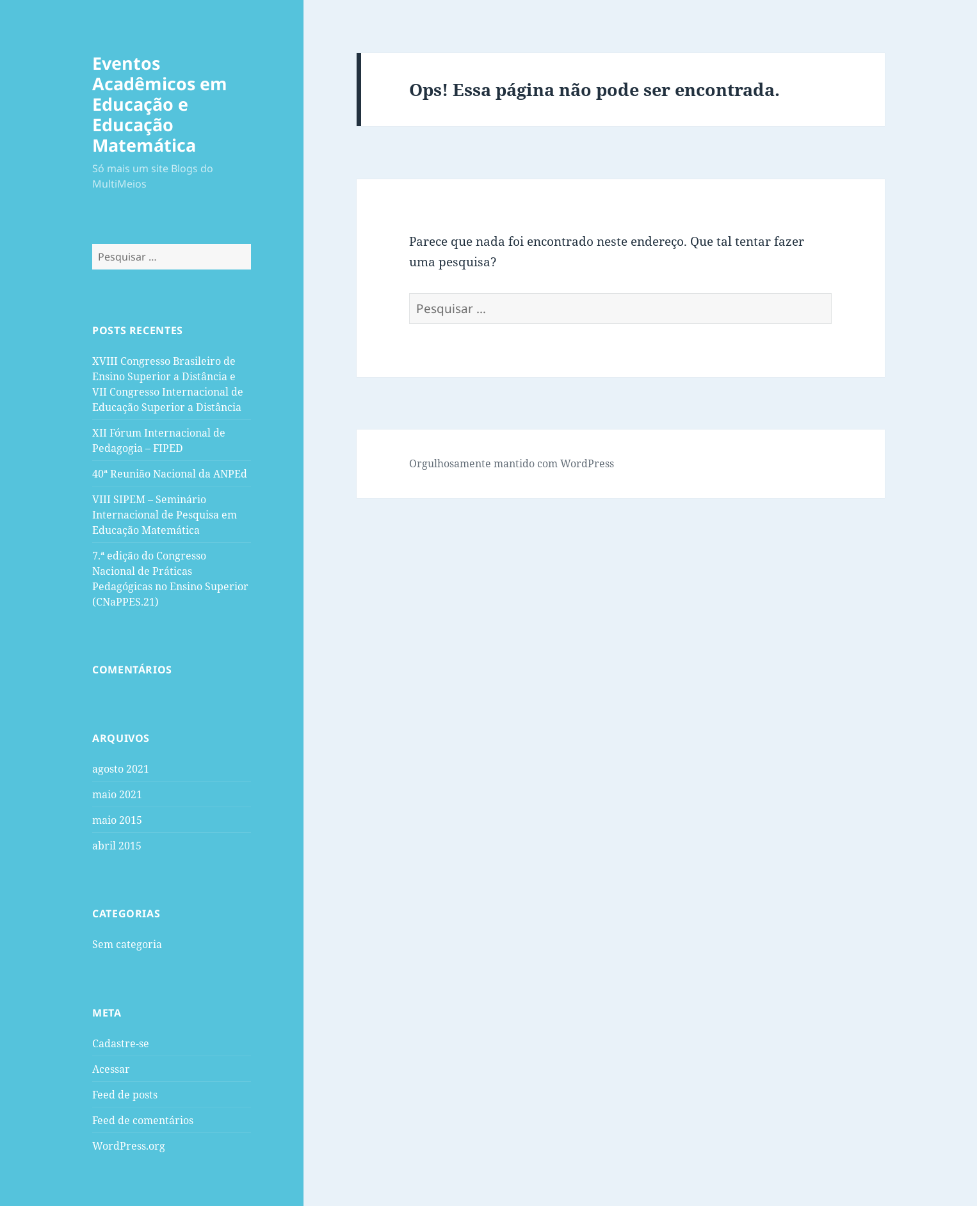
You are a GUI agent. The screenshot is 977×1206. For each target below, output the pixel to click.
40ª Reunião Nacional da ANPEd (169, 474)
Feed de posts (124, 1095)
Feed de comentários (142, 1120)
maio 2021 (117, 794)
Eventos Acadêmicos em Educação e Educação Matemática (159, 104)
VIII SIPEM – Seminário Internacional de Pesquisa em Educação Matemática (164, 514)
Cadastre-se (120, 1043)
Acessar (111, 1069)
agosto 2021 (120, 769)
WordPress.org (128, 1146)
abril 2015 (116, 846)
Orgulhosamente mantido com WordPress (511, 463)
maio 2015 (117, 820)
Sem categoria (127, 944)
